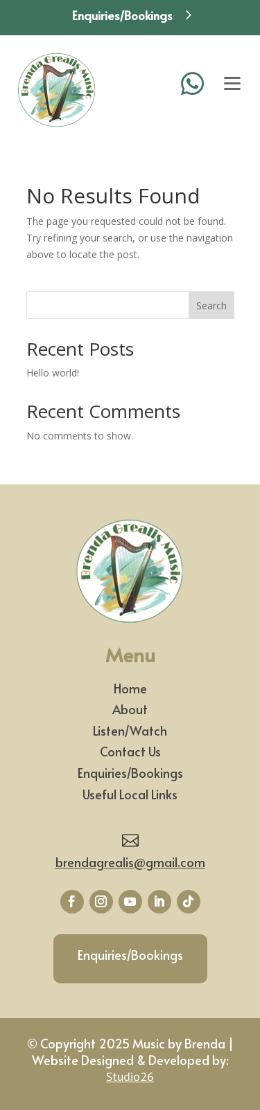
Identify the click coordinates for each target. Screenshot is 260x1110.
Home (130, 688)
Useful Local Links (130, 794)
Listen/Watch (130, 730)
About (130, 709)
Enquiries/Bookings (130, 772)
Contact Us (130, 751)
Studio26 (130, 1076)
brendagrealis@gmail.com (130, 862)
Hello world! (52, 372)
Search (211, 305)
